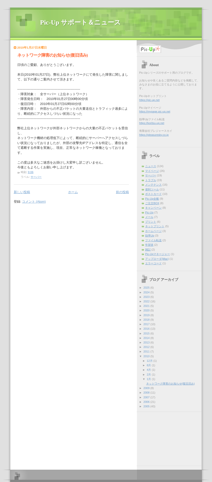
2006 (146, 401)
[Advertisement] (165, 437)
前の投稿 (122, 192)
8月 (149, 365)
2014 (146, 337)
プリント (150, 221)
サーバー (36, 176)
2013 (146, 342)
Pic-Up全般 (152, 198)
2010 (146, 356)
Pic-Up (149, 212)
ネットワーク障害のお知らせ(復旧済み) (52, 55)
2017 (146, 324)
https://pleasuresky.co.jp (154, 134)
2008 (146, 392)
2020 (146, 310)
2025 (146, 287)
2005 (146, 406)
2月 (149, 374)
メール (149, 216)
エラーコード (153, 263)
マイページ (152, 170)
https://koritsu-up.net (151, 123)
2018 (146, 319)
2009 (146, 388)
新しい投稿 (22, 192)
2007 (146, 397)
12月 (150, 360)
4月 (149, 369)
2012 (146, 346)
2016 (146, 328)
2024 (146, 292)
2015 (146, 333)
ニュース (150, 166)
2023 (146, 296)
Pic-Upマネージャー (157, 254)
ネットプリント (154, 226)
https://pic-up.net (149, 99)
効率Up (149, 235)
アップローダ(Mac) (157, 258)
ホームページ (153, 230)
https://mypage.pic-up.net (154, 111)
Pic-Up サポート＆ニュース (80, 22)
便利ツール (152, 189)
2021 (146, 305)
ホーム (73, 192)
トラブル (150, 180)
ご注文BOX (152, 203)
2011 (146, 351)
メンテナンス (153, 184)
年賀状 (149, 244)
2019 (146, 315)
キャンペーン (153, 207)
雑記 (148, 249)
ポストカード (153, 193)
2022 (146, 301)
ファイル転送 (153, 240)
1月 (149, 379)
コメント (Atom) (34, 201)
